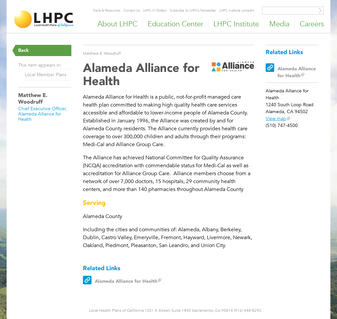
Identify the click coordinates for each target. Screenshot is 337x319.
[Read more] (232, 67)
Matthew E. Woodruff (102, 53)
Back (23, 50)
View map (276, 118)
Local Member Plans (45, 75)
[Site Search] (320, 10)
